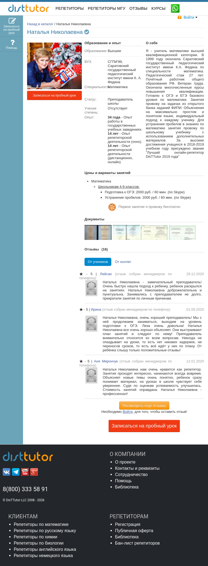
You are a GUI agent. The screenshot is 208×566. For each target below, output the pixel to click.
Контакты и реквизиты (137, 468)
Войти (127, 412)
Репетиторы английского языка (45, 549)
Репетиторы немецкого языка (43, 555)
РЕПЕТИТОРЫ (70, 8)
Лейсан (107, 274)
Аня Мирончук (107, 361)
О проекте (125, 462)
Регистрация (128, 524)
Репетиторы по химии (35, 537)
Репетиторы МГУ (106, 8)
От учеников (98, 262)
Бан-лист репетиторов (137, 543)
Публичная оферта (134, 530)
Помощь (123, 480)
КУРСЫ (158, 8)
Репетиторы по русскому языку (45, 530)
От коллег (123, 262)
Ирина (96, 309)
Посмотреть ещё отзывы (144, 405)
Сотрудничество (131, 474)
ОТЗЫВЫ (138, 8)
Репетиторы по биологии (39, 543)
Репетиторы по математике (41, 524)
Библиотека (127, 487)
